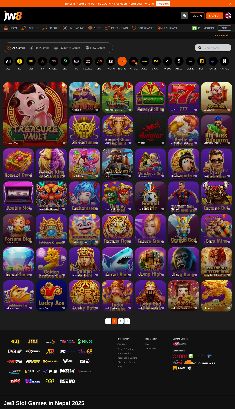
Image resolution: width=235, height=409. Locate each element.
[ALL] (8, 63)
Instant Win (116, 28)
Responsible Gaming (127, 357)
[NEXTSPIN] (88, 63)
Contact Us (150, 348)
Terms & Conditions (127, 349)
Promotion (203, 28)
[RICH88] (122, 63)
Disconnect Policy (126, 362)
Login (197, 15)
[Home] (13, 15)
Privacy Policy (124, 353)
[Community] (184, 15)
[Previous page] (108, 321)
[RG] (19, 63)
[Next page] (127, 321)
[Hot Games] (39, 47)
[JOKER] (144, 63)
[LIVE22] (190, 63)
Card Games (143, 28)
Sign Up (214, 15)
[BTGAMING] (156, 63)
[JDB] (99, 63)
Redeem (163, 3)
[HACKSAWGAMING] (224, 63)
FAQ (147, 343)
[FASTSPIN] (133, 63)
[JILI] (31, 63)
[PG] (76, 63)
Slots (94, 28)
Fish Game (168, 28)
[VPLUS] (167, 63)
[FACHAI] (110, 63)
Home (11, 28)
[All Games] (16, 47)
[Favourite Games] (66, 47)
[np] (228, 15)
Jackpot (30, 28)
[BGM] (201, 63)
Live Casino (73, 28)
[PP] (42, 63)
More (224, 28)
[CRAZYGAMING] (53, 63)
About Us (122, 343)
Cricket (50, 28)
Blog (120, 366)
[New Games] (94, 47)
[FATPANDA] (179, 63)
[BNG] (65, 63)
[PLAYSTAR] (213, 63)
